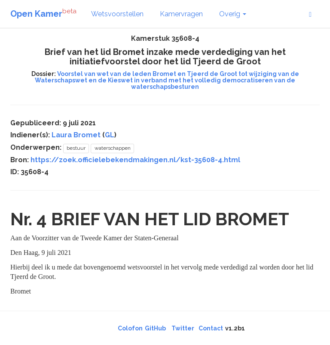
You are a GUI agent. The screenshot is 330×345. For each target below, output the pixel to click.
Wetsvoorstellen (117, 14)
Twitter (182, 328)
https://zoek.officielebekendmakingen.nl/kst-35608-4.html (135, 160)
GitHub (155, 328)
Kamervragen (181, 14)
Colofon (130, 328)
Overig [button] (232, 14)
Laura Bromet (76, 135)
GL (109, 135)
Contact (211, 328)
